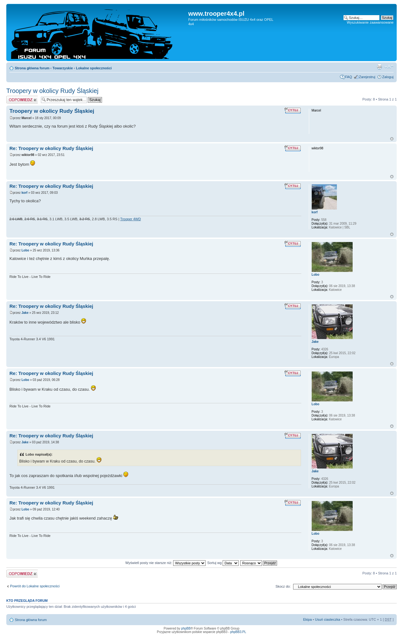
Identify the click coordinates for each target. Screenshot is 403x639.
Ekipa (307, 619)
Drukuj (379, 67)
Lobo (25, 250)
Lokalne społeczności (94, 68)
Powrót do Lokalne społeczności (35, 586)
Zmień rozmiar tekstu (389, 67)
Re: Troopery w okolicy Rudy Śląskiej (51, 148)
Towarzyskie (63, 68)
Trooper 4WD (130, 219)
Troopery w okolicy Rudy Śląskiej (52, 90)
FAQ (348, 77)
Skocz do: (283, 586)
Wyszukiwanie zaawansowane (370, 22)
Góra (392, 139)
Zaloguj (388, 77)
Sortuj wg (223, 563)
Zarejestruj (367, 77)
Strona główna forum (32, 68)
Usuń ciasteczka (327, 619)
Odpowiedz (22, 100)
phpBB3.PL (238, 632)
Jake (24, 312)
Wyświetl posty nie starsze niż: (165, 563)
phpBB (185, 628)
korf (24, 192)
